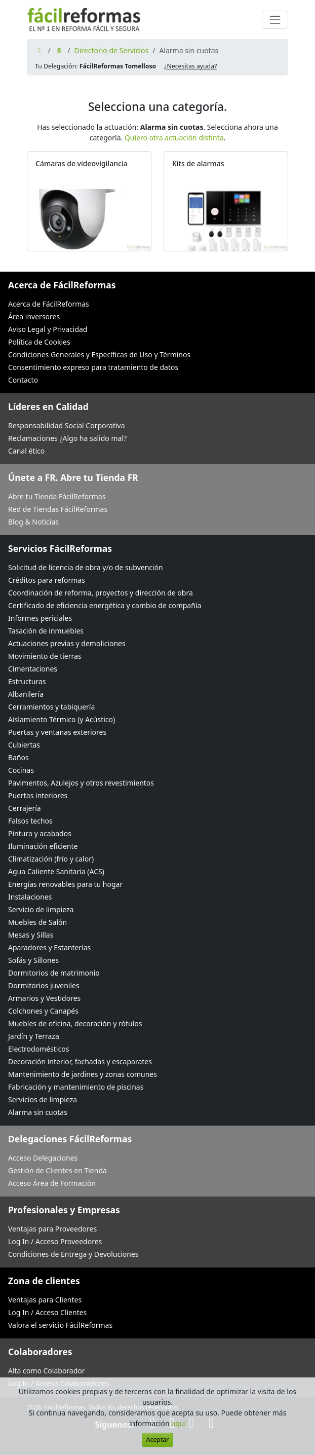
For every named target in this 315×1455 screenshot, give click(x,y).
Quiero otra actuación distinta (174, 137)
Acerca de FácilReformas (48, 304)
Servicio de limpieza (40, 909)
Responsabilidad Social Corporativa (66, 425)
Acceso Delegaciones (42, 1158)
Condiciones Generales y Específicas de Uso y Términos (99, 354)
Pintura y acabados (39, 833)
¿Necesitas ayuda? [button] (190, 66)
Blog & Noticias (33, 522)
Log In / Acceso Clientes (47, 1312)
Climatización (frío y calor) (51, 859)
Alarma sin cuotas (37, 1112)
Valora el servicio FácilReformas (60, 1325)
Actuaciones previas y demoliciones (67, 643)
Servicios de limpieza (42, 1099)
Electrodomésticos (38, 1049)
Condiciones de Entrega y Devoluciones (73, 1254)
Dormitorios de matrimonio (54, 973)
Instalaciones (30, 897)
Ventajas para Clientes (45, 1299)
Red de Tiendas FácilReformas (57, 509)
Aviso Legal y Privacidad (47, 329)
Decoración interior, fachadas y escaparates (80, 1061)
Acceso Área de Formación (52, 1183)
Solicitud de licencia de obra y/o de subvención (85, 567)
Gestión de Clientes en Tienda (57, 1170)
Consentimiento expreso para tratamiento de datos (93, 367)
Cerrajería (24, 808)
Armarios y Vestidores (44, 998)
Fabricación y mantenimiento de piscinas (75, 1087)
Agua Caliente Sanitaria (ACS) (56, 871)
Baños (18, 757)
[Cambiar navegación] (275, 20)
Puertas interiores (37, 795)
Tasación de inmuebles (46, 631)
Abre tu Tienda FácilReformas (56, 496)
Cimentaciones (32, 669)
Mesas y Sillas (30, 935)
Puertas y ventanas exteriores (57, 732)
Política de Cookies (39, 342)
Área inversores (34, 316)
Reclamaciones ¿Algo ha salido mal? (67, 438)
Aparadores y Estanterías (49, 947)
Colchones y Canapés (43, 1011)
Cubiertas (24, 745)
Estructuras (27, 681)
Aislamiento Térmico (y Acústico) (61, 719)
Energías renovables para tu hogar (65, 884)
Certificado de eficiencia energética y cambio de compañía (104, 605)
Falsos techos (30, 821)
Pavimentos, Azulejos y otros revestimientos (81, 783)
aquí (178, 1423)
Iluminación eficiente (42, 846)
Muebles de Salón (37, 922)
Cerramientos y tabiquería (51, 707)
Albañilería (26, 694)
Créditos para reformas (46, 580)
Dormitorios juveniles (44, 985)
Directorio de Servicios (111, 50)
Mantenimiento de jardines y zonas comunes (82, 1074)
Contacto (23, 380)
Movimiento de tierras (45, 656)
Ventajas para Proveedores (52, 1229)
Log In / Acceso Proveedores (55, 1241)
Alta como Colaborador (46, 1370)
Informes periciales (40, 618)
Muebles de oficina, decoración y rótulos (75, 1023)
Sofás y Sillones (33, 960)
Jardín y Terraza (33, 1036)
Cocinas (21, 770)
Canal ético (26, 451)
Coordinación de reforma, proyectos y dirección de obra (100, 593)
